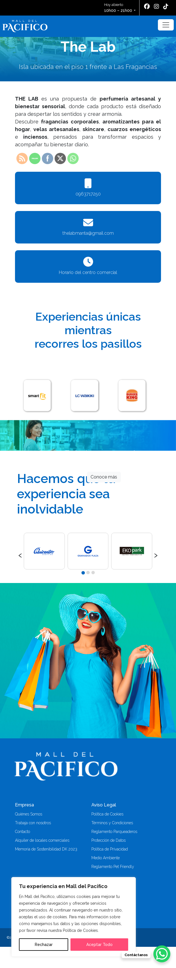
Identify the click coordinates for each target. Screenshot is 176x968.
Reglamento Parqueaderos (114, 831)
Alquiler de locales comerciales (42, 840)
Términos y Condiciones (112, 823)
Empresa (24, 805)
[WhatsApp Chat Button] (161, 953)
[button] (83, 572)
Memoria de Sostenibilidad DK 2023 (46, 849)
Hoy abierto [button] (118, 8)
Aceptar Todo (99, 944)
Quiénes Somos (28, 814)
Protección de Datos (108, 840)
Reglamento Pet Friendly (112, 866)
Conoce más (104, 477)
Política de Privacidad (109, 849)
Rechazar (44, 944)
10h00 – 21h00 (118, 10)
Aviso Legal (103, 805)
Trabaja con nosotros (33, 823)
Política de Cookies (107, 814)
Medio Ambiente (105, 858)
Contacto (22, 831)
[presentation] (20, 554)
